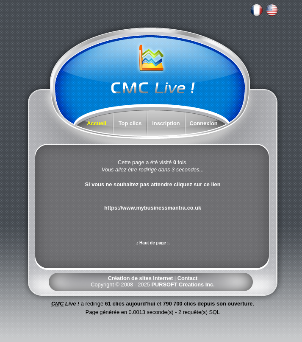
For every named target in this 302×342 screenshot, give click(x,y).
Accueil (96, 123)
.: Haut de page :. (153, 243)
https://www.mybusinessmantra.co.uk (152, 208)
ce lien (212, 184)
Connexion (203, 123)
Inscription (166, 123)
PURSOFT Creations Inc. (182, 284)
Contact (187, 278)
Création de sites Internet (140, 278)
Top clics (130, 123)
